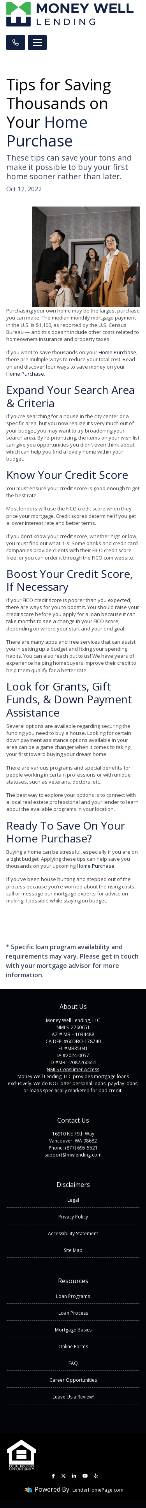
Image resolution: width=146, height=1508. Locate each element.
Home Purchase (47, 131)
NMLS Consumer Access (73, 1069)
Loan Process (73, 1313)
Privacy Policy (73, 1216)
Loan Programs (73, 1296)
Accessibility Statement (73, 1233)
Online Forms (73, 1346)
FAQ (73, 1363)
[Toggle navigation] (37, 42)
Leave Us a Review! (73, 1396)
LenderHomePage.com (97, 1490)
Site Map (73, 1250)
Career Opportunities (73, 1380)
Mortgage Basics (73, 1329)
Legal (73, 1200)
